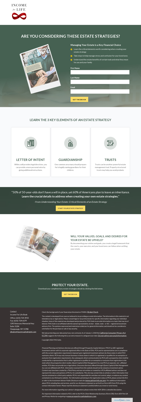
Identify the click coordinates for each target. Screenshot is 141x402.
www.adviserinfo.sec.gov (96, 380)
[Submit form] (79, 99)
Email (73, 87)
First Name (75, 68)
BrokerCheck (92, 312)
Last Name (75, 78)
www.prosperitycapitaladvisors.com (81, 396)
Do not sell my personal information (112, 335)
